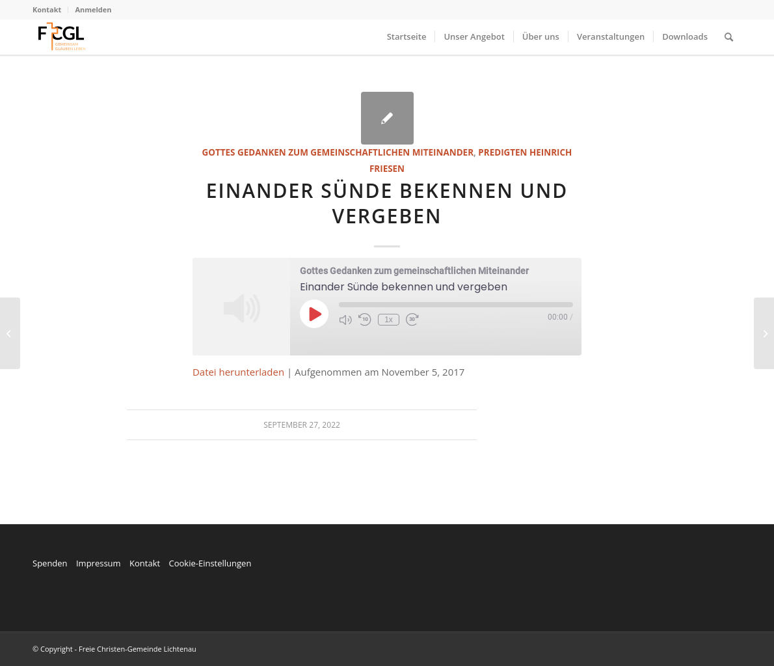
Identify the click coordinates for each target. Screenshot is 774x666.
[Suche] (728, 37)
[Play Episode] (314, 313)
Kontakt (47, 9)
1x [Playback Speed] (388, 319)
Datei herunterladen (238, 371)
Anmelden (93, 9)
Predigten (502, 152)
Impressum (98, 563)
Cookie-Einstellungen (209, 563)
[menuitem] (50, 10)
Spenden (50, 563)
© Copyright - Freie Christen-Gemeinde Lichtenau (114, 649)
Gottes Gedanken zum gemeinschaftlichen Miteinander (338, 152)
